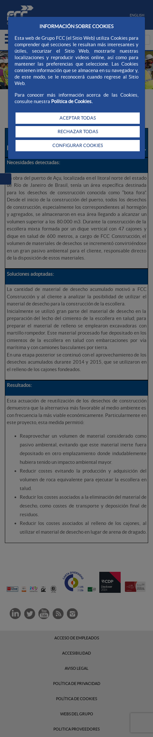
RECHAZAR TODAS (78, 131)
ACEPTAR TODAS (78, 118)
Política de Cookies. (72, 101)
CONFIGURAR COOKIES (77, 145)
